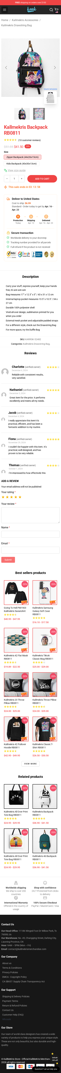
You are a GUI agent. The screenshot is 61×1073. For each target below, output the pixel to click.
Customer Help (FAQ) (13, 1014)
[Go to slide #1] (22, 114)
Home (4, 20)
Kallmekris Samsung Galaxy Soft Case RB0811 (43, 611)
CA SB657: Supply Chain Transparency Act (23, 981)
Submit (8, 559)
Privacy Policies (10, 972)
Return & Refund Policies (14, 1005)
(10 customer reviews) (29, 140)
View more (30, 764)
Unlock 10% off (55, 1059)
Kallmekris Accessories (25, 20)
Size (6, 152)
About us (6, 963)
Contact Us (8, 1010)
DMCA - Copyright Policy (14, 977)
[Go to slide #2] (39, 114)
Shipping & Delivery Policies (15, 996)
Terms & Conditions (12, 968)
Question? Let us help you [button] (46, 1069)
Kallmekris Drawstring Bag (16, 25)
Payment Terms (10, 1001)
